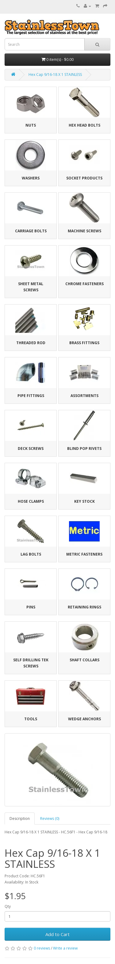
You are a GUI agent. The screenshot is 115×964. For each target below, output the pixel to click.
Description (20, 818)
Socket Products (84, 178)
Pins (30, 607)
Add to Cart (57, 934)
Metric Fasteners (84, 554)
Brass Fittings (84, 342)
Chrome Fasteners (84, 283)
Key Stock (84, 501)
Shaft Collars (84, 660)
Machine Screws (84, 231)
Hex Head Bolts (84, 125)
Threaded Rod (30, 342)
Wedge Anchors (84, 719)
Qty (8, 906)
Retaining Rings (84, 607)
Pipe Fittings (30, 395)
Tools (30, 719)
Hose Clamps (31, 501)
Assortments (84, 395)
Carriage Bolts (31, 231)
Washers (31, 178)
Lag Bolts (31, 554)
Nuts (30, 125)
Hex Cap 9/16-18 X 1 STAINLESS (55, 74)
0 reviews (42, 948)
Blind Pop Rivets (84, 448)
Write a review (65, 948)
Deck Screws (31, 448)
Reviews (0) (49, 818)
